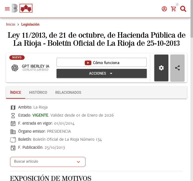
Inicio (10, 24)
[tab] (15, 92)
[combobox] (44, 163)
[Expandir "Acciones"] (102, 73)
